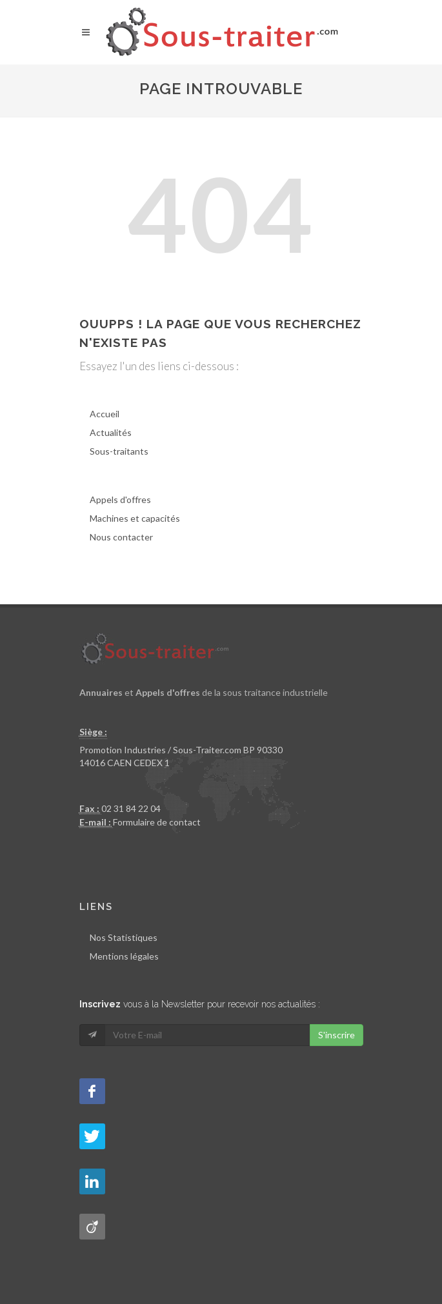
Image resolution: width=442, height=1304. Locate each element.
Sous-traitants (119, 451)
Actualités (111, 432)
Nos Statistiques (123, 937)
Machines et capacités (135, 518)
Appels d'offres (120, 499)
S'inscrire (336, 1034)
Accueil (104, 413)
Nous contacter (121, 536)
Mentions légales (124, 956)
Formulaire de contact (157, 821)
